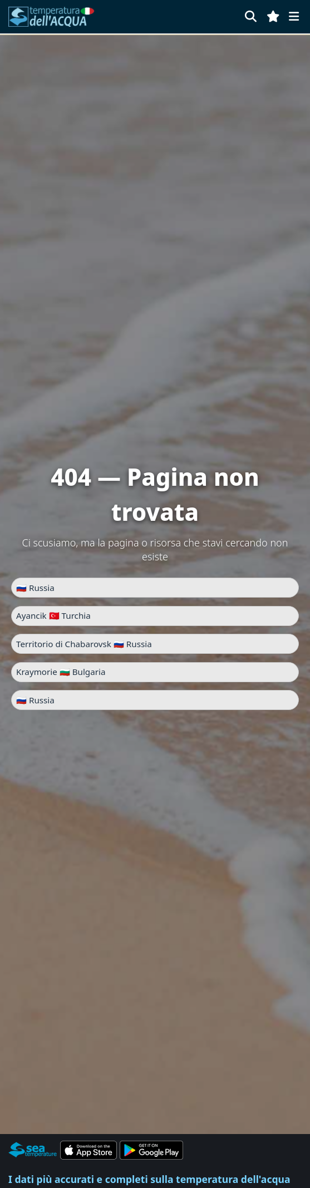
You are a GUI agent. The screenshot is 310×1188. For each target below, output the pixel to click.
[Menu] (294, 16)
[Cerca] (250, 16)
